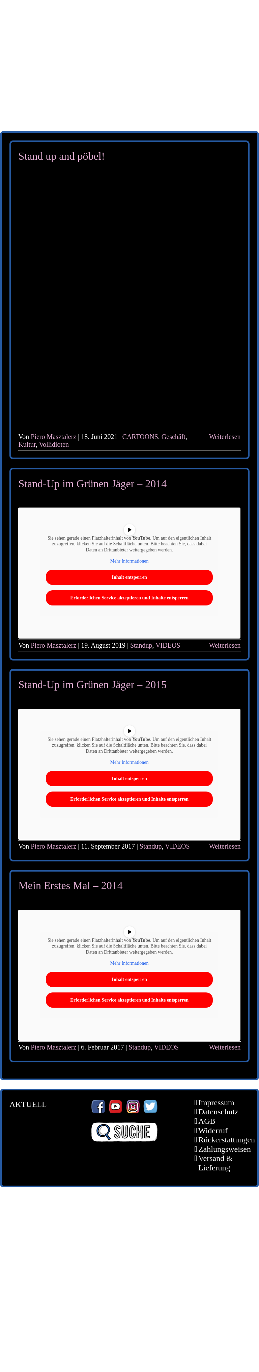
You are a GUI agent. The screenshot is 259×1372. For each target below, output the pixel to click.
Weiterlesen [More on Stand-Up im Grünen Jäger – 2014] (225, 645)
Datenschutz (218, 1111)
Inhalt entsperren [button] (129, 577)
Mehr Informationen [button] (129, 561)
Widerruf (213, 1130)
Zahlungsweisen (218, 1149)
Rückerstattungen (218, 1139)
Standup (141, 645)
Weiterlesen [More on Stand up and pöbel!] (225, 436)
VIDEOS (167, 645)
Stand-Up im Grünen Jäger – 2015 (92, 684)
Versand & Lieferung (215, 1163)
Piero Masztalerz (53, 436)
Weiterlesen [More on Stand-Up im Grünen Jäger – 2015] (225, 846)
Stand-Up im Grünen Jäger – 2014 (92, 483)
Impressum (216, 1102)
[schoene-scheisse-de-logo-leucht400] (129, 10)
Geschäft (173, 436)
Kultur (26, 444)
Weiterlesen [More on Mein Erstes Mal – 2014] (225, 1047)
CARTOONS (140, 436)
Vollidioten (54, 444)
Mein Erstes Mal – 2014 (70, 885)
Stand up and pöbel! (61, 156)
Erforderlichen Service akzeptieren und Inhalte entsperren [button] (129, 597)
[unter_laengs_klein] (129, 89)
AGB (206, 1121)
